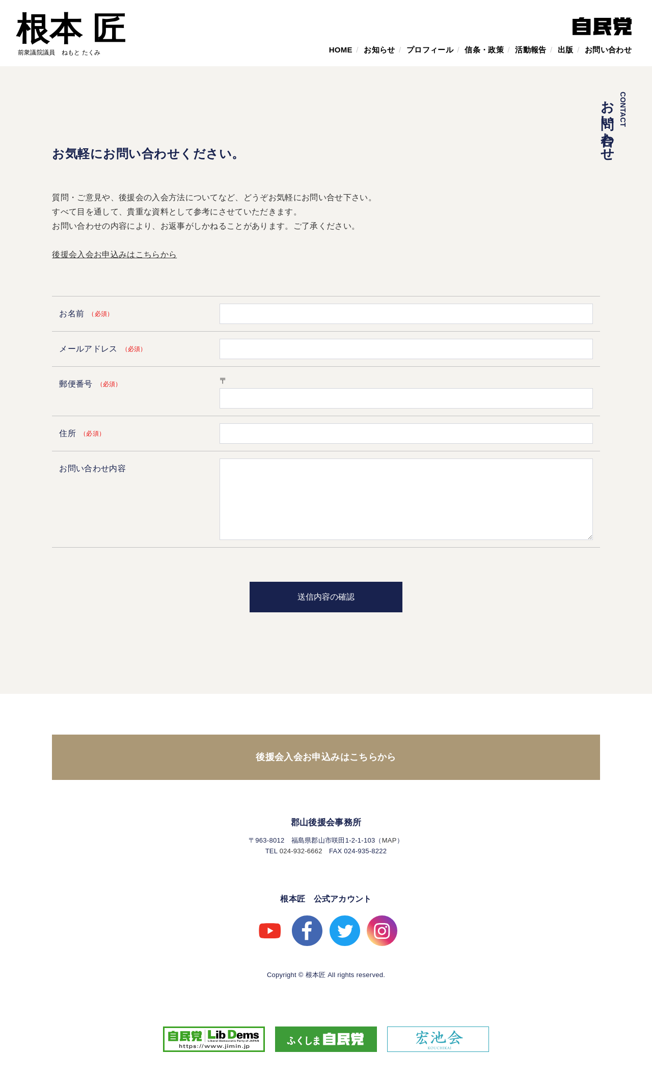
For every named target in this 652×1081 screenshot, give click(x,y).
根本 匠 (71, 29)
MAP (389, 840)
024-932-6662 (301, 851)
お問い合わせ (608, 49)
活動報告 (530, 49)
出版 (566, 49)
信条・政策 (484, 49)
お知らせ (379, 49)
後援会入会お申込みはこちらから (114, 254)
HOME (340, 49)
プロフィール (429, 49)
